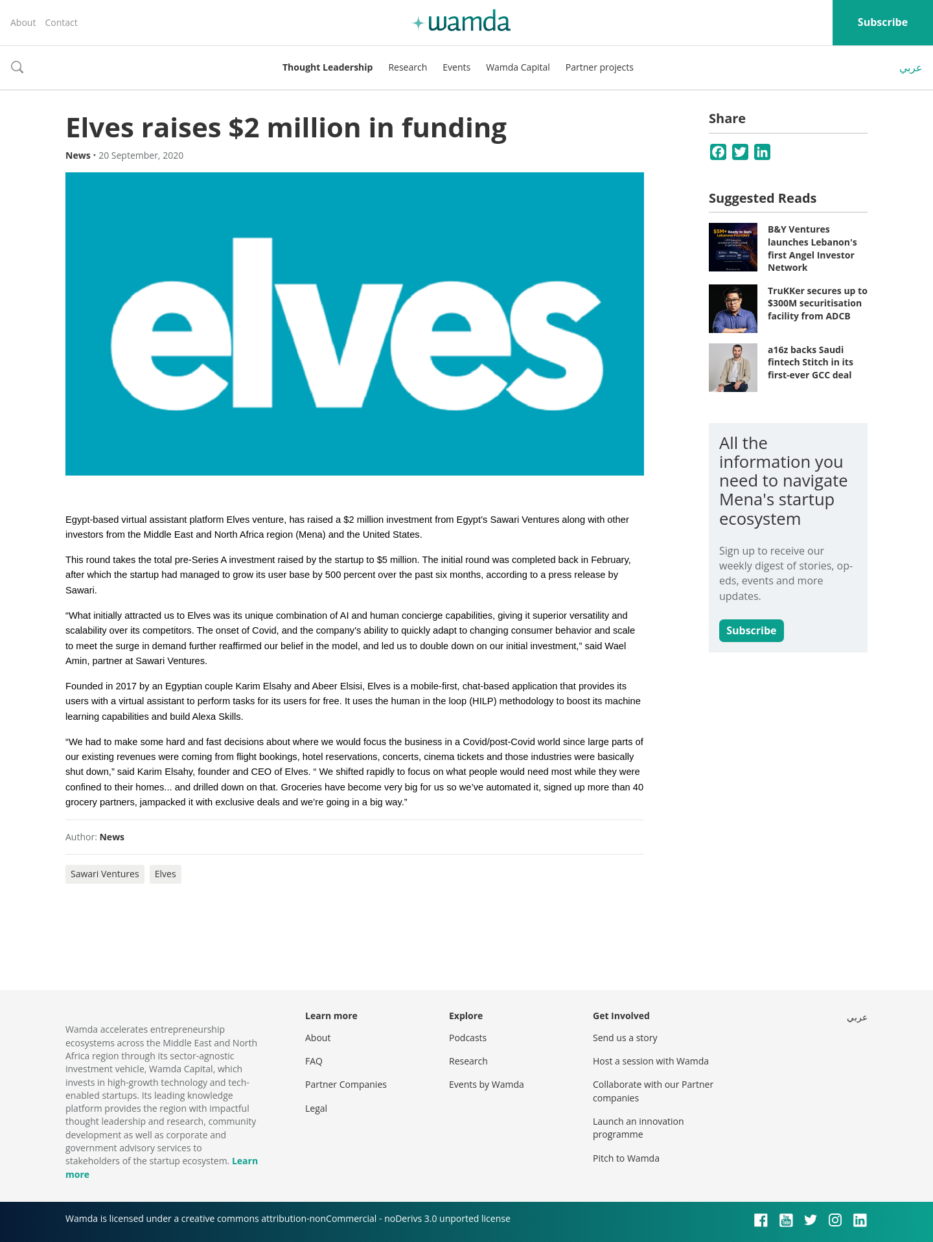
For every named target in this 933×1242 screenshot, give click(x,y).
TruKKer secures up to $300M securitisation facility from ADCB (818, 303)
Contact (61, 22)
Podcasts (468, 1037)
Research (407, 67)
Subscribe (883, 22)
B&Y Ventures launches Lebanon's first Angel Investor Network (812, 248)
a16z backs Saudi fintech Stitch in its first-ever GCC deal (810, 362)
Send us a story (625, 1037)
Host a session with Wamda (651, 1061)
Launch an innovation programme (638, 1127)
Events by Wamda (486, 1084)
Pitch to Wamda (626, 1158)
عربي (911, 67)
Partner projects (600, 67)
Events (456, 67)
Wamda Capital (518, 67)
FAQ (314, 1061)
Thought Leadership (327, 67)
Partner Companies (346, 1084)
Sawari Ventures (105, 874)
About (23, 22)
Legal (316, 1108)
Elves (165, 874)
